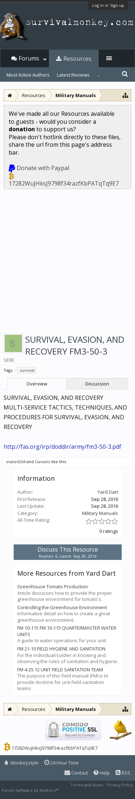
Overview (36, 383)
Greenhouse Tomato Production (52, 586)
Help (102, 773)
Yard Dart (108, 492)
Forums (29, 58)
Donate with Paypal (43, 168)
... (98, 75)
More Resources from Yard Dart (66, 573)
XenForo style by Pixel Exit (85, 790)
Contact (76, 773)
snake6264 (16, 461)
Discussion (97, 383)
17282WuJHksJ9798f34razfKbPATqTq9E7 (64, 183)
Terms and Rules (87, 784)
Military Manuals (100, 513)
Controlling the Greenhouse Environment (62, 607)
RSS (123, 773)
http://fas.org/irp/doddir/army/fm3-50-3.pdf (62, 447)
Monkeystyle (22, 762)
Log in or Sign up (108, 5)
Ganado (42, 461)
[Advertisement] (67, 260)
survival (26, 370)
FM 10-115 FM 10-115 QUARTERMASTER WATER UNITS (66, 631)
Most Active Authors (28, 75)
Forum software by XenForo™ (31, 790)
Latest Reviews (73, 75)
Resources (77, 59)
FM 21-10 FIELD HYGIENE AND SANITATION (61, 648)
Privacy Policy (120, 784)
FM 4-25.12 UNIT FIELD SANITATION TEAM (60, 669)
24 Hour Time (61, 762)
